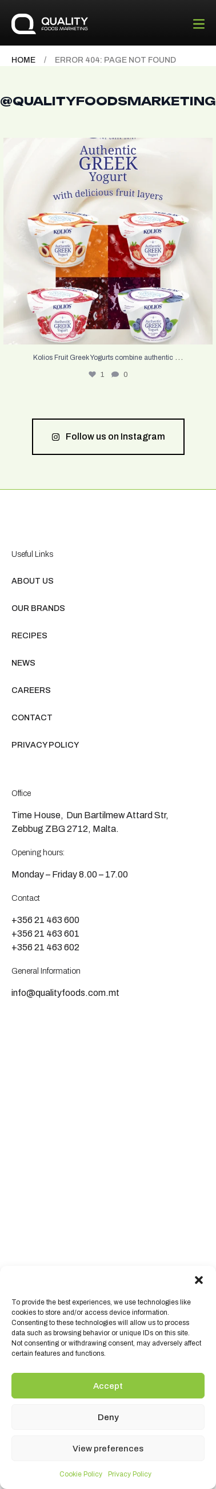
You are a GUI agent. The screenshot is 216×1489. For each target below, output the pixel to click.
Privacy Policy (129, 1474)
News (23, 663)
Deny (108, 1417)
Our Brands (38, 608)
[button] (199, 1280)
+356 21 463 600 (45, 920)
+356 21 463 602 (45, 947)
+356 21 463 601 (45, 933)
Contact (32, 717)
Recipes (29, 635)
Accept (108, 1385)
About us (32, 581)
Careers (31, 690)
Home (23, 60)
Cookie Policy (80, 1474)
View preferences (108, 1448)
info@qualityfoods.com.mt (65, 993)
